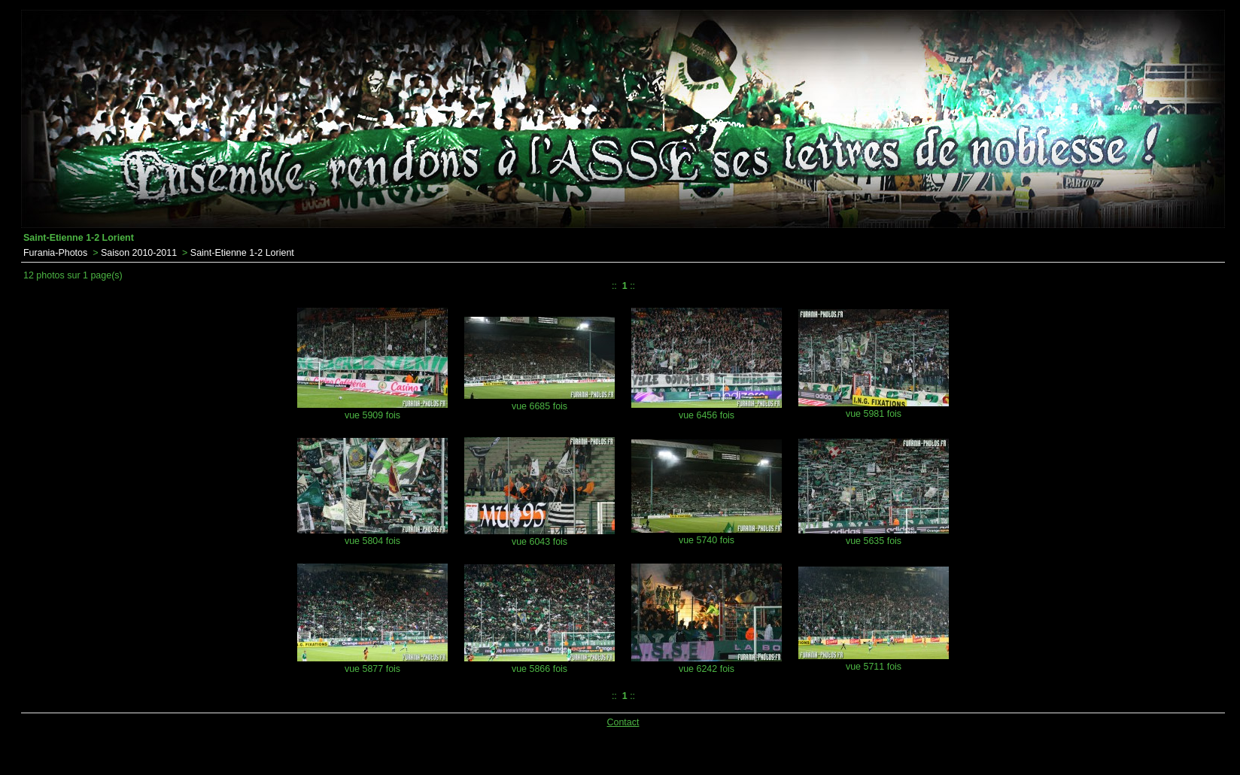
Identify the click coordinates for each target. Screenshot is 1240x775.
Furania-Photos (55, 253)
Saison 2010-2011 (139, 253)
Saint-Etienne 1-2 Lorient (242, 253)
